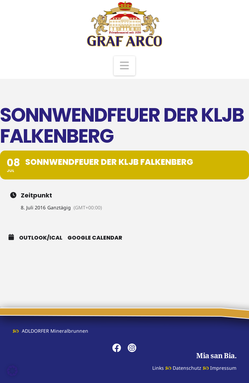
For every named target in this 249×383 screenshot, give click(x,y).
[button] (125, 65)
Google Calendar (94, 237)
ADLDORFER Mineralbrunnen (55, 331)
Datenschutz (187, 368)
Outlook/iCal (40, 237)
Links (158, 368)
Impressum (223, 368)
